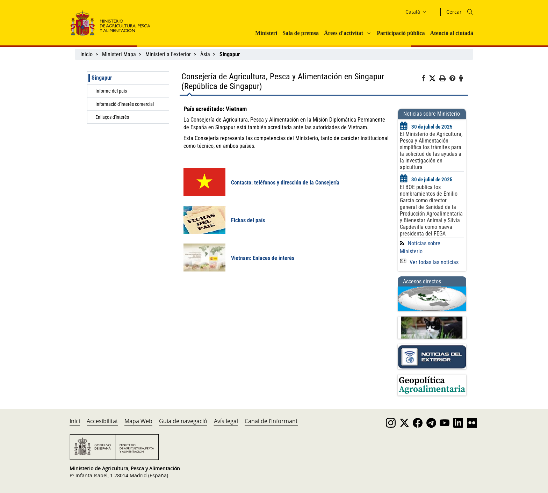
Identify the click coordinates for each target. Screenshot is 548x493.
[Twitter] (434, 78)
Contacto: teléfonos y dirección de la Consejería (285, 182)
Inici (75, 421)
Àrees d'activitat (343, 33)
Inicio (86, 54)
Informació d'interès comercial (124, 104)
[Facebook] (425, 79)
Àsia (205, 54)
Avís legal (226, 421)
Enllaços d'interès (112, 117)
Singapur (102, 77)
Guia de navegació (183, 421)
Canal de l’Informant (271, 421)
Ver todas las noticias (429, 262)
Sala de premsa (300, 33)
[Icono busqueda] (470, 12)
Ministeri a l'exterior (168, 54)
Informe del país (111, 91)
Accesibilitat (102, 421)
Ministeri (266, 33)
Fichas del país (248, 220)
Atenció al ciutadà (451, 33)
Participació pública (401, 33)
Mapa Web (138, 421)
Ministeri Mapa (119, 54)
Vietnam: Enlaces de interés (262, 258)
